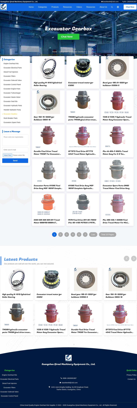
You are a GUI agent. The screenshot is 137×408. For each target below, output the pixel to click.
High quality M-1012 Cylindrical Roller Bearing (48, 84)
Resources (67, 7)
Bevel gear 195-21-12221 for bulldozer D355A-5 (115, 84)
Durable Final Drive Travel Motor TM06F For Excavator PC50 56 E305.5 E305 (47, 152)
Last (93, 234)
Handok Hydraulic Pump (12, 110)
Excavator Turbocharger (12, 93)
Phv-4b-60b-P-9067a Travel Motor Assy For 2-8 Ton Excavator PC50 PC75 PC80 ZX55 (115, 152)
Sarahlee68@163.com (111, 1)
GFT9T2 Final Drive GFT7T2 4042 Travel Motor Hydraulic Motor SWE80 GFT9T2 (81, 152)
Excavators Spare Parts (12, 122)
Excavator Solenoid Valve (13, 80)
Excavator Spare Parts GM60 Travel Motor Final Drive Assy (116, 187)
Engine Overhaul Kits (11, 63)
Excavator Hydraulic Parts (13, 105)
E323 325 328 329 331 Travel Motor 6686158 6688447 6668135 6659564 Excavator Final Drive (47, 221)
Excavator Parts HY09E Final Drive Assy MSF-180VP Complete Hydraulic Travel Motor (48, 187)
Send (15, 161)
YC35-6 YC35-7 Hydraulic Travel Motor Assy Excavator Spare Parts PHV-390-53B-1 (117, 118)
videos (79, 7)
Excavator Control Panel (12, 84)
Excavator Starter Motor (12, 97)
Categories (42, 7)
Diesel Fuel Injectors (11, 72)
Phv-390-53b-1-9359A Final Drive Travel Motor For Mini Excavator (115, 221)
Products (55, 7)
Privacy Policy (131, 375)
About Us (103, 7)
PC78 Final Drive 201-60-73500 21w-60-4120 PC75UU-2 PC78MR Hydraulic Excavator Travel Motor (82, 221)
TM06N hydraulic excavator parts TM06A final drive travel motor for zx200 (82, 118)
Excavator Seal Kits (10, 101)
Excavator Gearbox (10, 114)
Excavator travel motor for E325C (80, 84)
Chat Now (130, 7)
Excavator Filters (9, 76)
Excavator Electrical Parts (13, 68)
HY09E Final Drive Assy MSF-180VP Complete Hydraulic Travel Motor (81, 187)
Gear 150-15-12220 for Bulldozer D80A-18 (44, 118)
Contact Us (131, 379)
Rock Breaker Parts (10, 118)
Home (31, 7)
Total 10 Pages (107, 234)
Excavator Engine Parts (12, 89)
